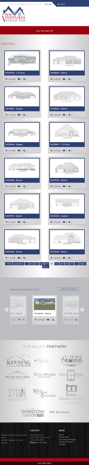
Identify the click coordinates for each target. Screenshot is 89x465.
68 (62, 263)
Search (61, 4)
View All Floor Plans (68, 289)
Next (82, 309)
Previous (6, 309)
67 (57, 263)
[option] (16, 309)
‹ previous (18, 263)
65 (46, 263)
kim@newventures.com (33, 4)
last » (45, 266)
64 (41, 263)
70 (72, 263)
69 (67, 263)
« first (8, 263)
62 (31, 263)
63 (36, 263)
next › (82, 263)
